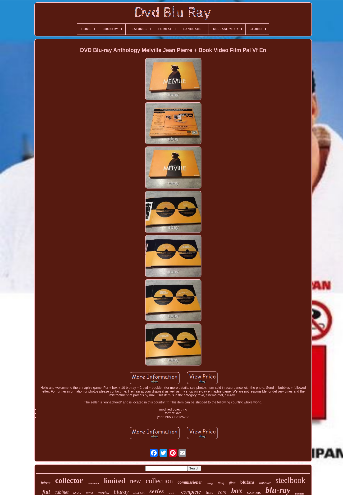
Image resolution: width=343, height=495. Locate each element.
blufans (247, 482)
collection (159, 481)
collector (69, 480)
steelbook (290, 480)
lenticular (265, 483)
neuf (221, 483)
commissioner (190, 482)
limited (114, 481)
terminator (93, 483)
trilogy (210, 483)
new (135, 481)
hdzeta (45, 483)
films (232, 483)
